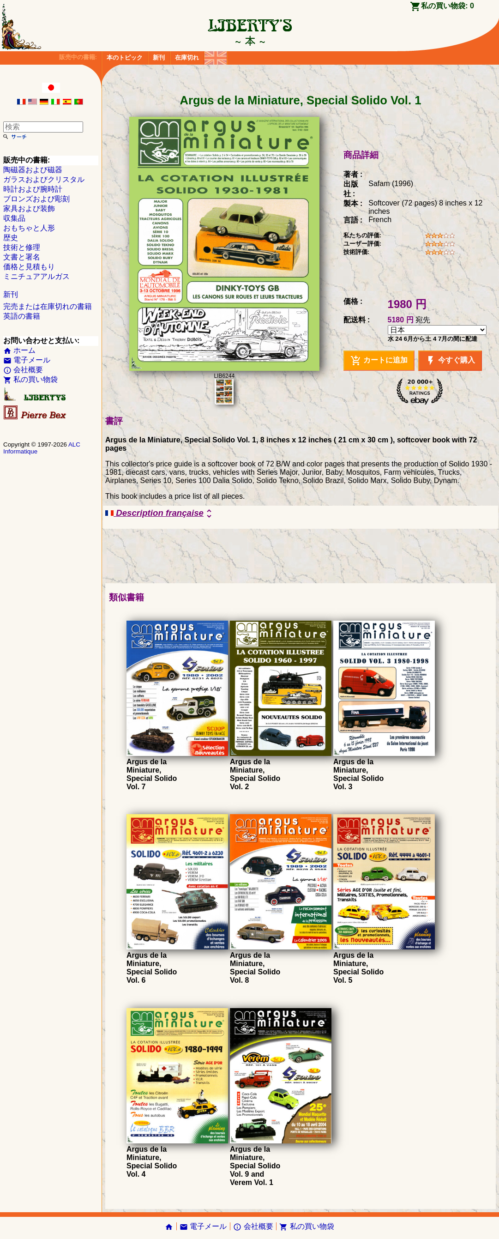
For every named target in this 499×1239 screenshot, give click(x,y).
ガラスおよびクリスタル (43, 179)
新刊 (159, 57)
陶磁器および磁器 (32, 170)
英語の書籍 (21, 316)
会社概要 (23, 370)
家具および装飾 (29, 208)
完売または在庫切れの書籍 (47, 306)
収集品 (14, 218)
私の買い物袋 (30, 379)
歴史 (10, 238)
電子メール (26, 360)
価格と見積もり (29, 267)
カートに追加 (379, 360)
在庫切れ (187, 57)
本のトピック (125, 57)
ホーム (19, 350)
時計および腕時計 (32, 189)
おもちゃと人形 (29, 228)
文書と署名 (21, 257)
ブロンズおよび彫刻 (36, 199)
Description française (160, 513)
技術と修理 (21, 247)
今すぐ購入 (450, 360)
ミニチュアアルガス (36, 276)
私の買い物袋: (447, 6)
